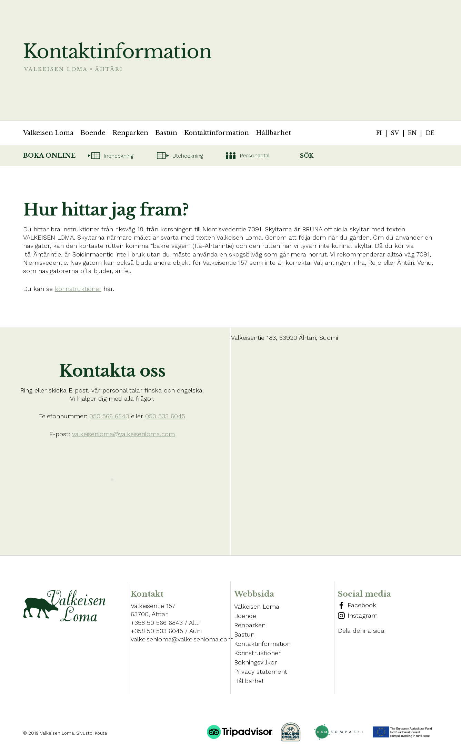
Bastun (166, 133)
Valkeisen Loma (48, 133)
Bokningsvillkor (255, 662)
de (429, 132)
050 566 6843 (109, 416)
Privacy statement (260, 671)
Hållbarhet (273, 133)
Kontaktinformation (216, 133)
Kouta (101, 733)
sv (395, 132)
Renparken (130, 133)
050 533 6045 (165, 416)
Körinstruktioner (257, 653)
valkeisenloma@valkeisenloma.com (123, 434)
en (412, 132)
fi (379, 132)
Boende (93, 133)
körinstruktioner (78, 288)
